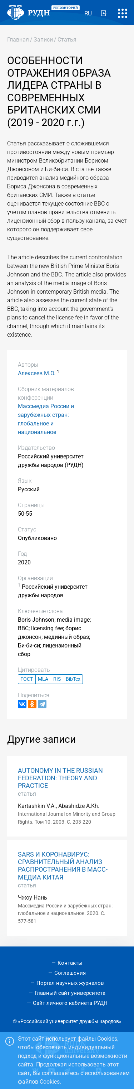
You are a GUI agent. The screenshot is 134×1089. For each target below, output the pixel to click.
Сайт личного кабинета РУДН (70, 1003)
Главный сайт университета (70, 993)
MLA (43, 679)
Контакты (70, 963)
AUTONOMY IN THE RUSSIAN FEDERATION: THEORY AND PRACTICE (60, 778)
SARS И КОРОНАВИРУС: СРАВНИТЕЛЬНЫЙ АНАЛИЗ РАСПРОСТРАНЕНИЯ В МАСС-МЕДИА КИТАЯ (63, 866)
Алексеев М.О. (36, 373)
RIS (57, 679)
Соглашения (70, 973)
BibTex (73, 679)
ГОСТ (26, 679)
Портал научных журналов (70, 983)
